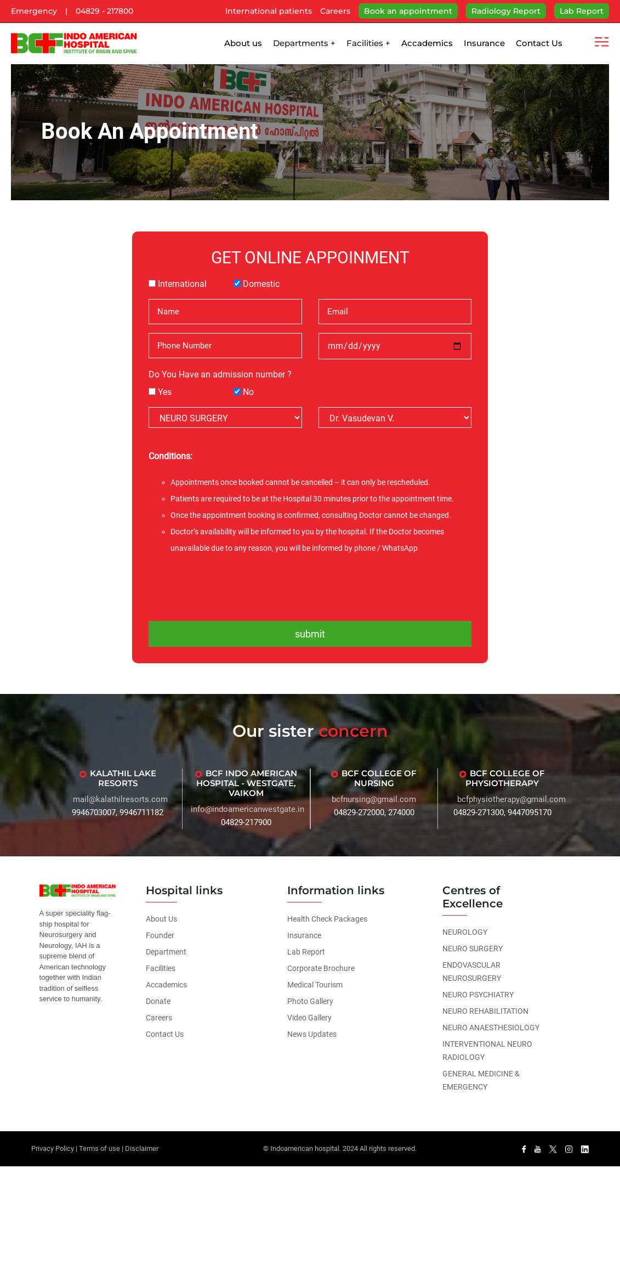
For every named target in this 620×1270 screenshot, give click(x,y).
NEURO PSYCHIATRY (478, 994)
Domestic (261, 284)
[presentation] (310, 586)
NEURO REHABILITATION (485, 1011)
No (248, 392)
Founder (160, 935)
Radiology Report (506, 11)
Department (166, 951)
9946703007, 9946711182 (117, 812)
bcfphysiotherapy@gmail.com (511, 799)
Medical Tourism (315, 984)
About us (243, 43)
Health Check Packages (327, 919)
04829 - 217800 (104, 11)
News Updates (312, 1034)
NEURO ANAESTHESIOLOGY (490, 1027)
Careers (335, 11)
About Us (161, 919)
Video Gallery (309, 1017)
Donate (158, 1001)
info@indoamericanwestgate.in (247, 809)
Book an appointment (408, 11)
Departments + (304, 43)
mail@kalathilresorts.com (120, 799)
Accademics (427, 43)
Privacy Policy (52, 1148)
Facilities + (368, 43)
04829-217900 (246, 822)
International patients (268, 11)
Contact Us (539, 43)
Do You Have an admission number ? (220, 374)
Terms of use (99, 1148)
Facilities (160, 968)
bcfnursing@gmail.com (374, 799)
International (182, 284)
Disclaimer (141, 1148)
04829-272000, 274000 (374, 812)
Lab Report (582, 11)
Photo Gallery (310, 1001)
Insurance (484, 43)
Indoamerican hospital (304, 1148)
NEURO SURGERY (472, 948)
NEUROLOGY (464, 932)
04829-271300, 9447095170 (502, 812)
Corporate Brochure (321, 968)
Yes (165, 392)
